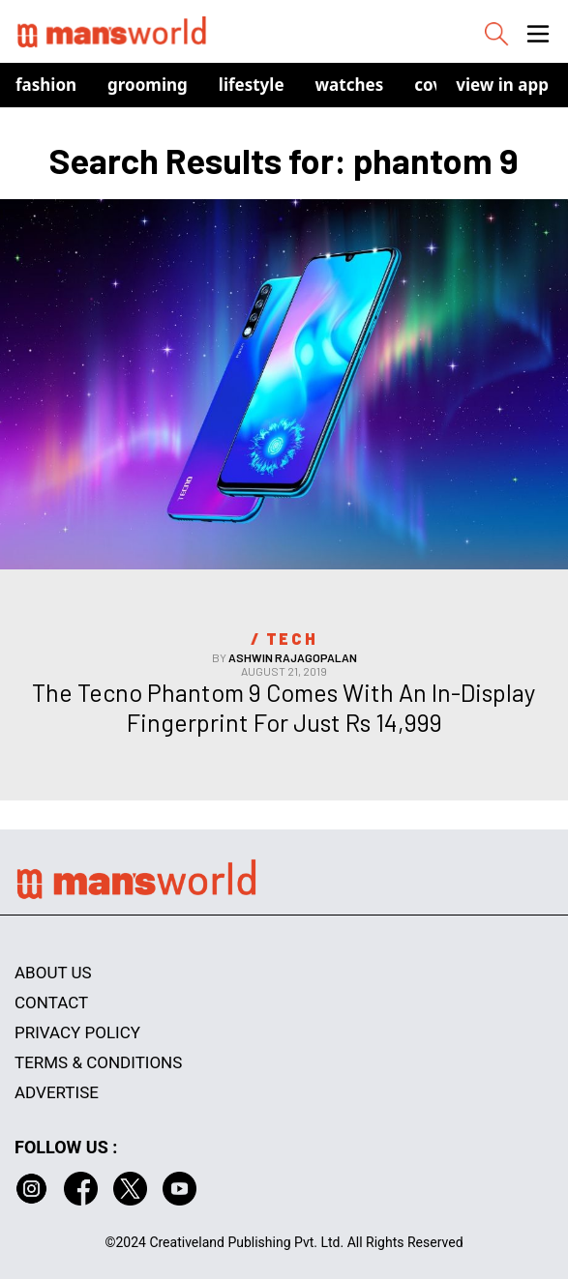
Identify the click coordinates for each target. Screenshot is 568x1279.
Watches (349, 84)
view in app (502, 84)
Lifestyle (251, 84)
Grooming (147, 84)
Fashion (45, 84)
